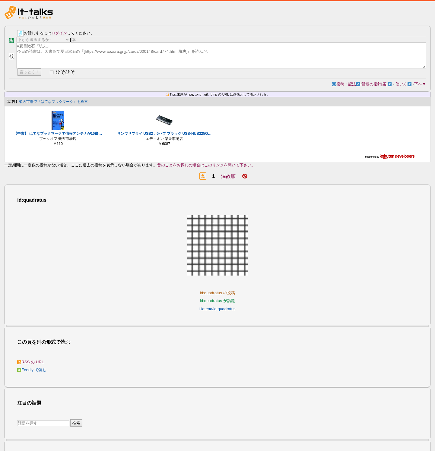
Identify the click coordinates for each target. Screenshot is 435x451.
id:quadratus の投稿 (217, 293)
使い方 (403, 84)
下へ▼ (420, 84)
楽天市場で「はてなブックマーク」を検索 (53, 101)
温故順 (228, 176)
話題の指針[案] (377, 84)
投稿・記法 (348, 84)
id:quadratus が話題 (217, 300)
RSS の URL (30, 362)
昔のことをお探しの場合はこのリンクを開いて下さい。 (206, 165)
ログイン (59, 33)
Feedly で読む (31, 369)
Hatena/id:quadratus (217, 309)
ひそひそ (65, 71)
